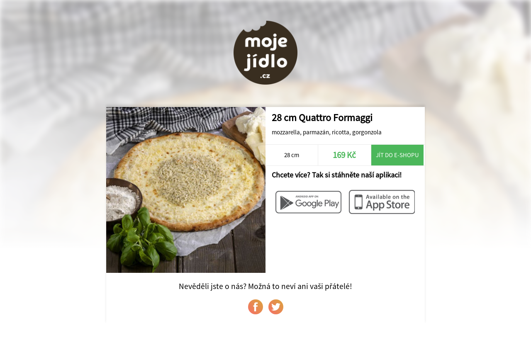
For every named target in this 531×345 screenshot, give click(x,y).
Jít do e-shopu (397, 155)
